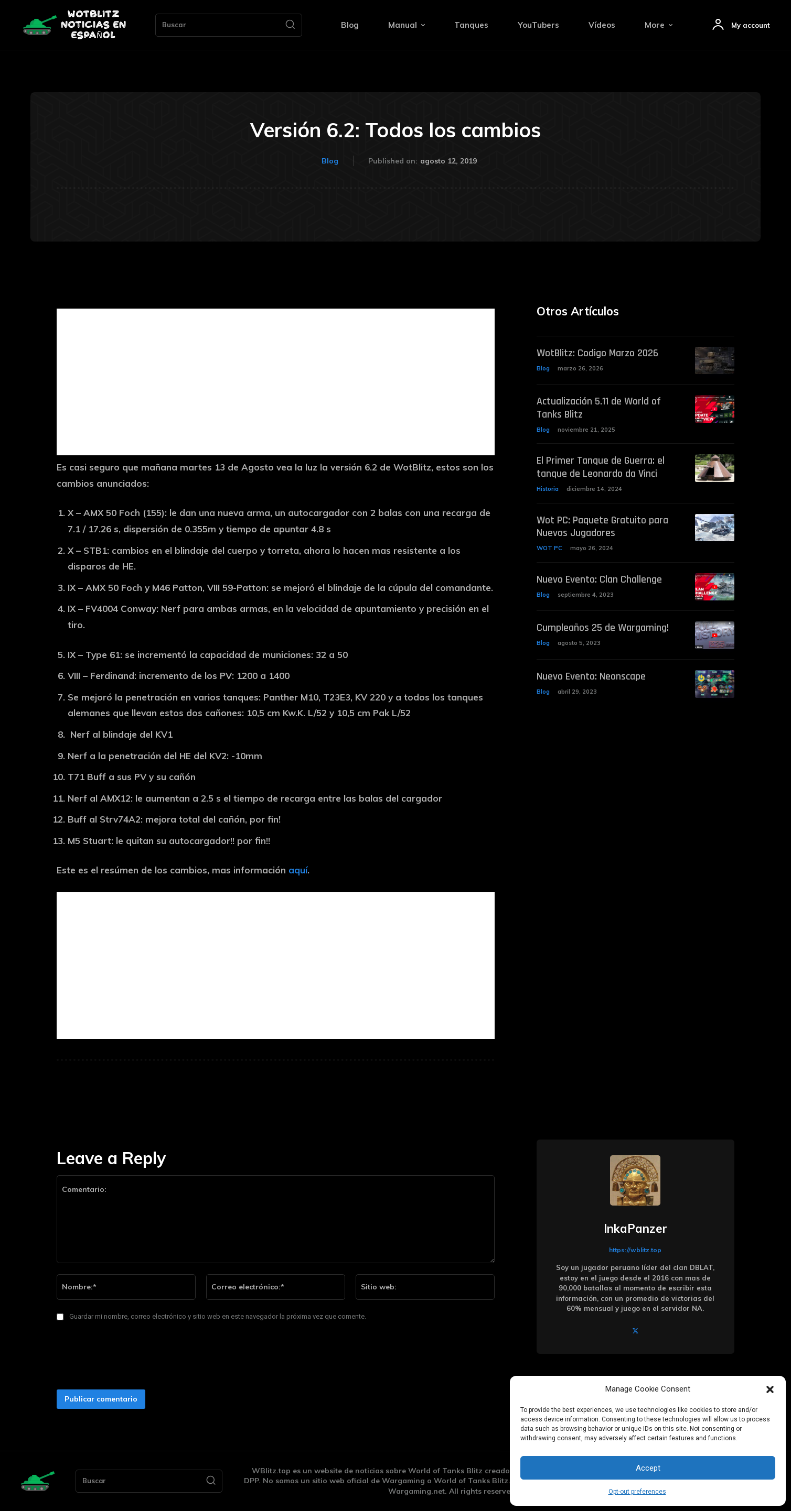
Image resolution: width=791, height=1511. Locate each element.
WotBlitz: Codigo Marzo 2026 (597, 353)
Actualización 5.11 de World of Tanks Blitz (599, 408)
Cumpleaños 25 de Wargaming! (603, 625)
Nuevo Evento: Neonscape (591, 674)
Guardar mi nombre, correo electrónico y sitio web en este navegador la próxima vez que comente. (217, 1316)
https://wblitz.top (635, 1250)
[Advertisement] (276, 382)
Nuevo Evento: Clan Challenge (599, 576)
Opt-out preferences (637, 1491)
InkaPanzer (635, 1228)
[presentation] (131, 1358)
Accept (648, 1468)
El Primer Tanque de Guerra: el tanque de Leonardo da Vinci (601, 466)
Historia (548, 487)
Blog (330, 161)
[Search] (290, 25)
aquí (297, 869)
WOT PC (549, 545)
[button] (770, 1389)
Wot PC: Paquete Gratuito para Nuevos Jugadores (602, 524)
